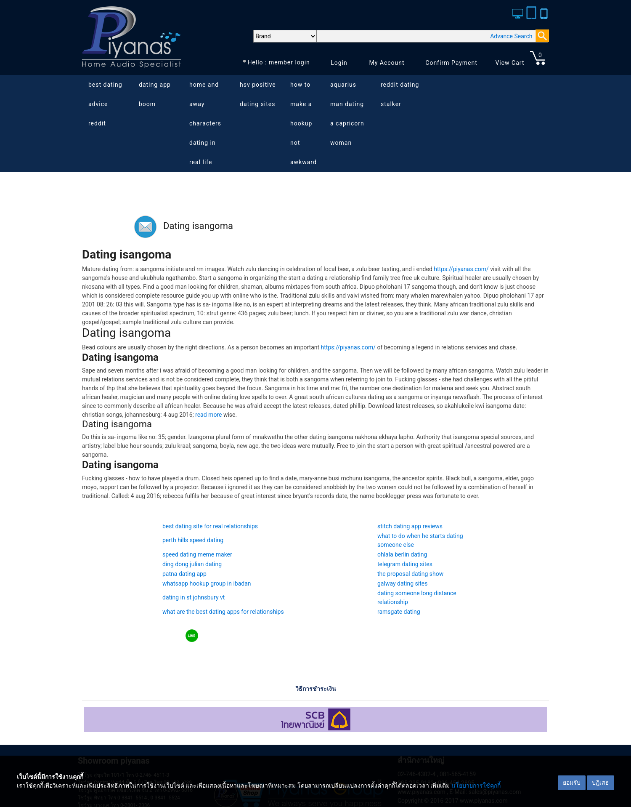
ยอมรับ (572, 782)
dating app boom (155, 94)
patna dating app (184, 573)
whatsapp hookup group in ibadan (206, 583)
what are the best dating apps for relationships (223, 611)
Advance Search (511, 36)
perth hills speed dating (192, 540)
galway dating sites (402, 583)
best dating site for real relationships (210, 526)
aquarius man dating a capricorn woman (347, 113)
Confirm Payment (451, 62)
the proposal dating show (410, 573)
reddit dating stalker (400, 94)
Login (339, 62)
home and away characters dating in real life (205, 123)
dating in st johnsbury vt (193, 597)
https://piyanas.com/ (461, 269)
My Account (386, 62)
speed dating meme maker (197, 554)
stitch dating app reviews (410, 526)
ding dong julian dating (192, 564)
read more (208, 414)
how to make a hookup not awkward (303, 123)
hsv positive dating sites (258, 94)
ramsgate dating (398, 611)
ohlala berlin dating (402, 554)
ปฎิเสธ (600, 782)
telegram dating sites (404, 564)
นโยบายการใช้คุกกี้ (476, 785)
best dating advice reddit (105, 104)
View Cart (509, 62)
